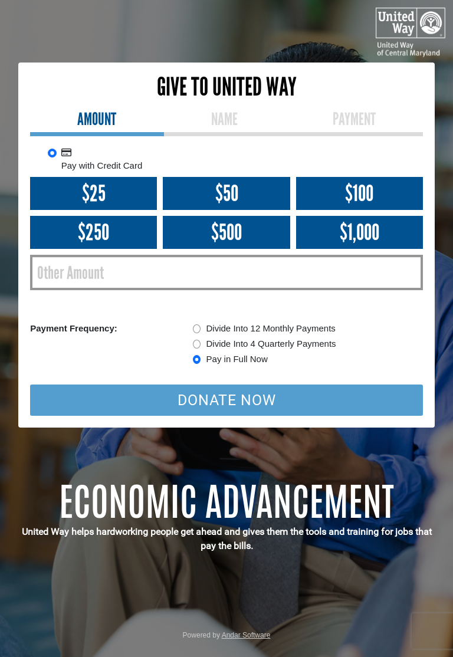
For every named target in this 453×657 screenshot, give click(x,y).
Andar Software (246, 635)
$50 (226, 193)
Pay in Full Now (237, 359)
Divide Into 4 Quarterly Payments (271, 344)
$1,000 (359, 232)
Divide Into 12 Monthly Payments (271, 328)
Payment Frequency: (73, 328)
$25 (94, 193)
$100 (359, 193)
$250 (93, 232)
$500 (226, 232)
